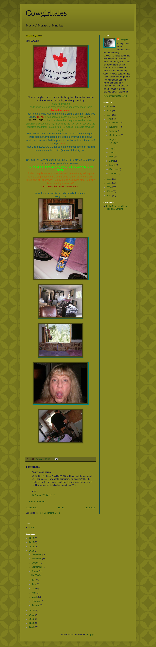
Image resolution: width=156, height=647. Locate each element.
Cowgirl (124, 39)
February (113, 169)
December (114, 123)
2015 (109, 110)
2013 (109, 119)
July (111, 148)
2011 (109, 183)
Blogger (90, 634)
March (112, 165)
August (113, 139)
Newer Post (32, 507)
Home (61, 507)
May (111, 157)
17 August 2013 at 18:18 (43, 495)
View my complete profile (115, 96)
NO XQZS (113, 143)
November (114, 127)
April (111, 161)
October (113, 131)
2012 (109, 179)
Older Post (90, 507)
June (112, 152)
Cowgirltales (46, 12)
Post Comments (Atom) (50, 513)
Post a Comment (37, 501)
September (114, 135)
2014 (109, 115)
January (113, 173)
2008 (109, 195)
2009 (109, 191)
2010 (109, 187)
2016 (109, 106)
